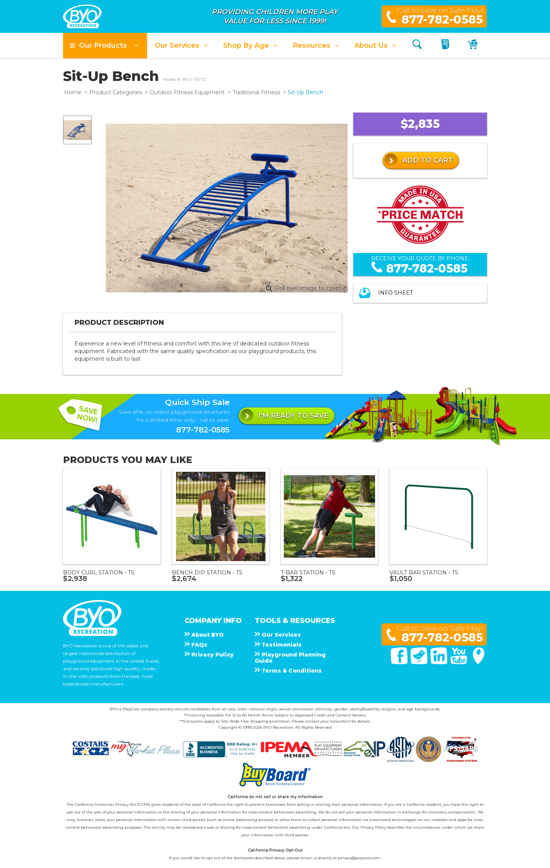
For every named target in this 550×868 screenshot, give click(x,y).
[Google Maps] (478, 662)
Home (72, 92)
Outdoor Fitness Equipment (187, 92)
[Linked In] (439, 662)
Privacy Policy (373, 827)
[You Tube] (459, 662)
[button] (105, 45)
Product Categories (115, 92)
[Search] (417, 45)
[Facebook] (400, 662)
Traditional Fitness (256, 92)
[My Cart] (473, 45)
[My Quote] (446, 45)
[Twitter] (420, 662)
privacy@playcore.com (359, 857)
